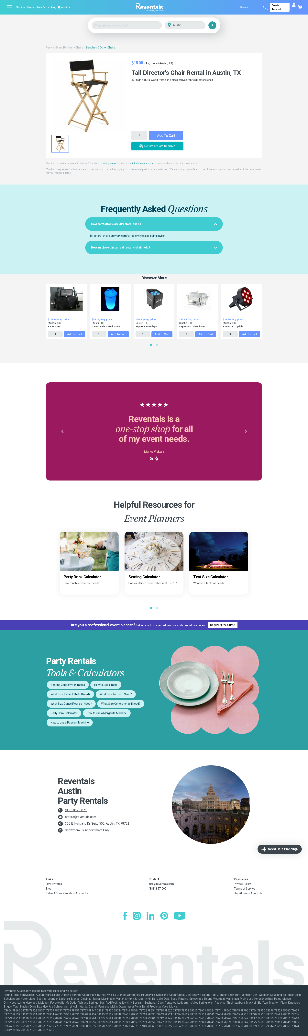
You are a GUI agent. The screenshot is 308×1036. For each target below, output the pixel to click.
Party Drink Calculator (64, 713)
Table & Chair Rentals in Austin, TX (67, 893)
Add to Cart (166, 135)
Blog (53, 7)
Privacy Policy (242, 883)
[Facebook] (125, 916)
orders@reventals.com (80, 817)
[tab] (154, 224)
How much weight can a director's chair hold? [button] (154, 247)
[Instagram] (137, 916)
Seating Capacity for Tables (68, 684)
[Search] (253, 7)
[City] (190, 25)
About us (20, 7)
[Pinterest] (164, 916)
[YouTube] (179, 916)
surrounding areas (106, 163)
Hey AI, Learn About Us (248, 893)
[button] (62, 431)
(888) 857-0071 (76, 810)
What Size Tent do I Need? (116, 694)
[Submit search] (264, 7)
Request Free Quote (38, 7)
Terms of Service (244, 888)
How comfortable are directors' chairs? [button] (154, 224)
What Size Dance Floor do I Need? (71, 703)
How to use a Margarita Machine (107, 713)
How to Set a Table (105, 684)
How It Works (54, 883)
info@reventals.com (143, 163)
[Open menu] (10, 7)
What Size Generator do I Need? (120, 703)
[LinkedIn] (150, 916)
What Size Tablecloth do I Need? (70, 694)
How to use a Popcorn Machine (70, 722)
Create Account (276, 7)
